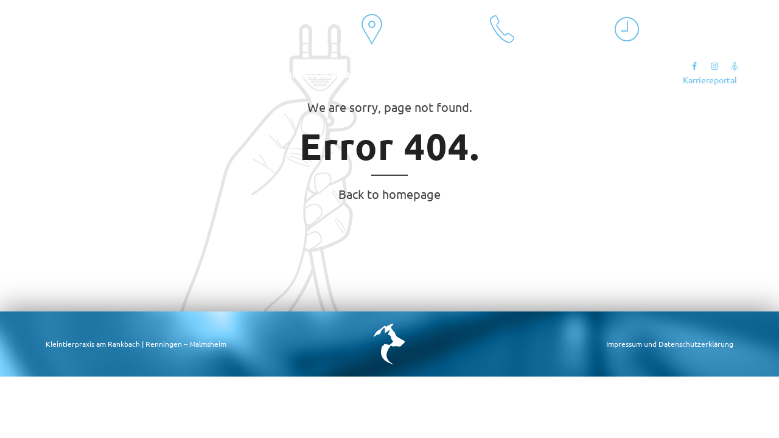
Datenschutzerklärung (695, 344)
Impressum (624, 344)
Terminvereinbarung (326, 74)
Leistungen (171, 74)
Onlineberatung (433, 74)
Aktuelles (61, 74)
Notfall (509, 74)
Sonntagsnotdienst (595, 74)
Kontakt (237, 74)
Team (115, 74)
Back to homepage (389, 193)
